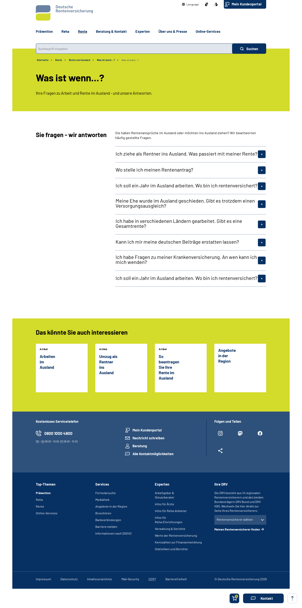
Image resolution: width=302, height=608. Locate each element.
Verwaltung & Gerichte (170, 529)
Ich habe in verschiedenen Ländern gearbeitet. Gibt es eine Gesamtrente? (179, 223)
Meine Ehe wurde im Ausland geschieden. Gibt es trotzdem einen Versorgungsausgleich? (185, 203)
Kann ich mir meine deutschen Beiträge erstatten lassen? (177, 241)
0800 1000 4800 (58, 433)
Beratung (140, 446)
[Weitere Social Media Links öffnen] (220, 452)
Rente (58, 60)
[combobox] (134, 48)
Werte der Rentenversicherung (176, 535)
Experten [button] (142, 31)
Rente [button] (82, 31)
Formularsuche (105, 493)
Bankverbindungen (108, 520)
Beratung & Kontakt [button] (111, 31)
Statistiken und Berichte (171, 549)
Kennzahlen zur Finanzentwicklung (178, 542)
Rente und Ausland (79, 60)
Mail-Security (130, 579)
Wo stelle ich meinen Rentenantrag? (154, 169)
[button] (190, 4)
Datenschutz (69, 579)
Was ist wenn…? (106, 60)
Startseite (43, 60)
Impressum (43, 579)
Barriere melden (106, 526)
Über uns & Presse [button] (173, 31)
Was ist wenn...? (130, 60)
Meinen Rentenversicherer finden (237, 529)
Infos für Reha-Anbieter (171, 511)
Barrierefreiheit (176, 579)
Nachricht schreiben (148, 438)
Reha (39, 499)
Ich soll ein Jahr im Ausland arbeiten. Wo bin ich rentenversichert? (186, 185)
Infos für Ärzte (164, 504)
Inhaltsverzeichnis (99, 579)
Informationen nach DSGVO (113, 533)
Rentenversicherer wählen (235, 519)
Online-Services (208, 31)
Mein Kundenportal (246, 4)
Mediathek (102, 499)
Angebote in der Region (111, 506)
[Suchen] (249, 48)
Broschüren (103, 513)
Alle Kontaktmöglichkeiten (153, 454)
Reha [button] (65, 31)
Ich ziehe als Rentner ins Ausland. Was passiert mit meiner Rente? (186, 153)
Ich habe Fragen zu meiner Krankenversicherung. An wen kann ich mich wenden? (186, 259)
